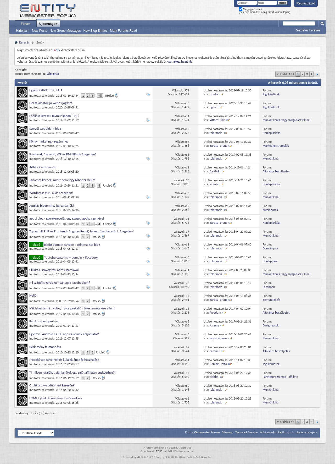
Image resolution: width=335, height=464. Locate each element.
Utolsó (112, 95)
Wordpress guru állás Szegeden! (51, 193)
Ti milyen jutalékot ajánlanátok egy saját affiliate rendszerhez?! (72, 372)
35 (187, 180)
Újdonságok (48, 24)
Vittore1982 (217, 120)
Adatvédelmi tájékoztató (276, 432)
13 (187, 296)
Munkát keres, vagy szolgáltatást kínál (286, 120)
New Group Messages (65, 30)
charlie (214, 94)
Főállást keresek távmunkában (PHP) (54, 116)
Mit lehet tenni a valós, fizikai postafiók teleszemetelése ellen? (72, 308)
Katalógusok (270, 210)
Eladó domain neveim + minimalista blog (72, 245)
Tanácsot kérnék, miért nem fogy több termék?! (62, 180)
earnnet (215, 351)
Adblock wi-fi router (43, 167)
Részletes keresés (307, 30)
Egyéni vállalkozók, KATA (46, 90)
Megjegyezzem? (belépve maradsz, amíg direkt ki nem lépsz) (264, 11)
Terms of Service (246, 432)
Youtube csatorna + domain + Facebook (71, 257)
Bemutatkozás (271, 300)
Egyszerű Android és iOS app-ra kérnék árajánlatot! (64, 334)
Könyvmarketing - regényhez (48, 141)
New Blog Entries (95, 30)
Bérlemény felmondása (45, 347)
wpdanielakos (218, 338)
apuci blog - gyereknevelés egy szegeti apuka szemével (66, 218)
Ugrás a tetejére (306, 432)
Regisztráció (306, 3)
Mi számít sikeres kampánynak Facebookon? (59, 283)
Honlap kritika (271, 133)
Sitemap (227, 432)
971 (187, 90)
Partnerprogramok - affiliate (280, 377)
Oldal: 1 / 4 (287, 74)
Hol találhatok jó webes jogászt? (51, 103)
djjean (213, 107)
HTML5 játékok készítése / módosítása (55, 398)
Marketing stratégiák (276, 146)
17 (187, 231)
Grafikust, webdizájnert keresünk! (52, 385)
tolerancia (48, 95)
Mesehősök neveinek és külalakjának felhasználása (64, 360)
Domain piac (270, 248)
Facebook (269, 287)
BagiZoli (215, 171)
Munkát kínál (271, 158)
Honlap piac (270, 261)
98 (100, 95)
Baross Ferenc (218, 146)
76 (187, 283)
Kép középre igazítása (44, 321)
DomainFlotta (218, 364)
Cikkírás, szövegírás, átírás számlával (54, 270)
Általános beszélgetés (276, 171)
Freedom (215, 312)
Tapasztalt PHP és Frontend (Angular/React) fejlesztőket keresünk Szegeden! (81, 231)
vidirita (214, 184)
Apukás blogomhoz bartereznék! (51, 206)
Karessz (214, 325)
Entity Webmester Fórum (202, 432)
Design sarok (271, 325)
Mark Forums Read (123, 30)
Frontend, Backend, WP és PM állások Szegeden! (62, 154)
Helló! (33, 295)
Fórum (25, 24)
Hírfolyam (22, 30)
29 (187, 347)
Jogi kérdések (271, 94)
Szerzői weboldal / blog (45, 128)
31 (187, 219)
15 (187, 308)
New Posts (39, 30)
